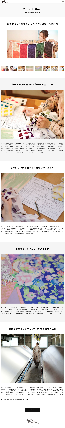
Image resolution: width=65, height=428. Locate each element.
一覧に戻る (32, 410)
